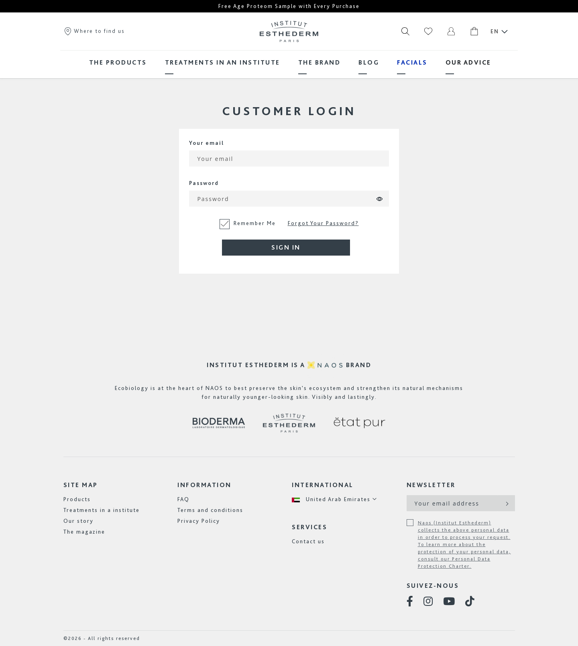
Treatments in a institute (101, 510)
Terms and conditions (210, 510)
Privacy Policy (198, 521)
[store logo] (289, 31)
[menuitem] (118, 62)
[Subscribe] (506, 503)
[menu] (289, 62)
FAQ (183, 499)
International (323, 485)
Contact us (308, 541)
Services (309, 527)
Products (77, 499)
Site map (80, 485)
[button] (334, 499)
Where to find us (93, 31)
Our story (78, 521)
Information (204, 485)
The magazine (84, 531)
